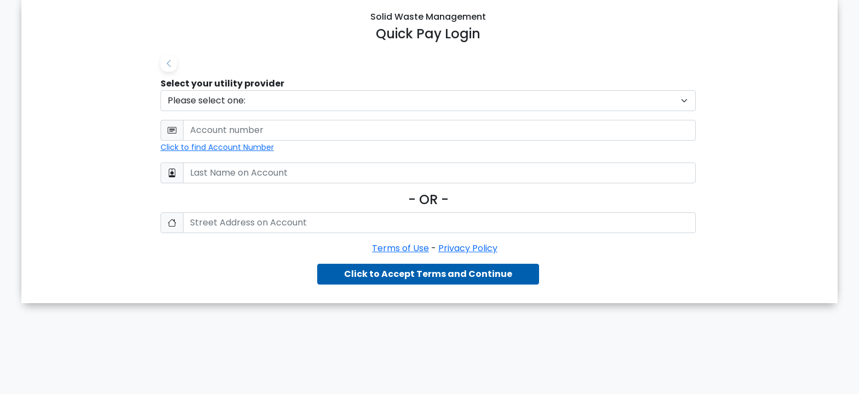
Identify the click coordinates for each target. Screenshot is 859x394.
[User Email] (439, 130)
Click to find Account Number (217, 147)
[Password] (439, 173)
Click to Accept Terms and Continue (428, 274)
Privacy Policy (467, 248)
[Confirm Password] (439, 222)
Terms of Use (400, 248)
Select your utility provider (222, 83)
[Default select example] (428, 100)
